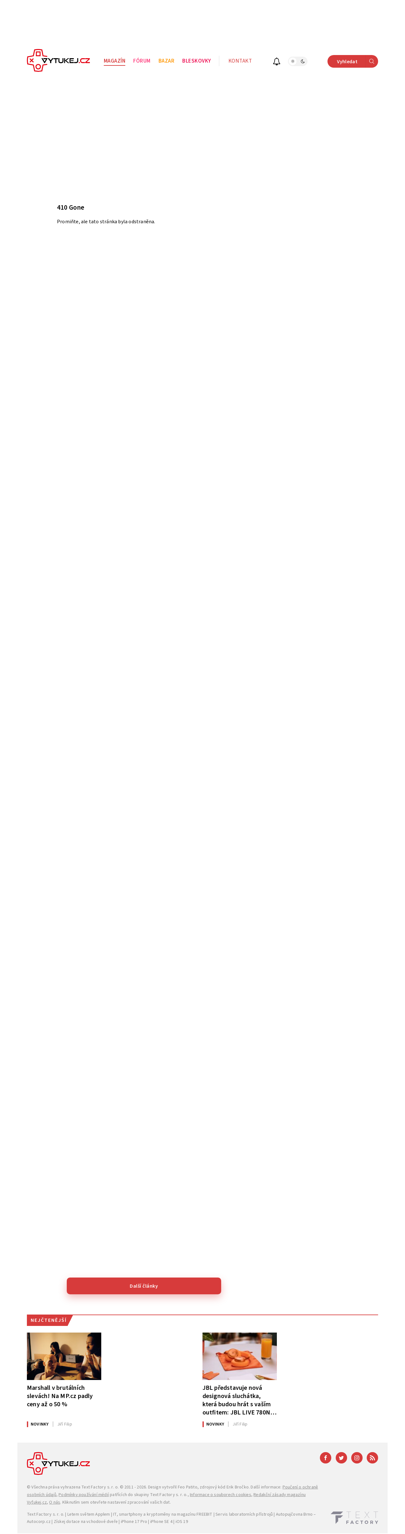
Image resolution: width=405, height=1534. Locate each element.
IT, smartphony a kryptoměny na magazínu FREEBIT (162, 1514)
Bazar (167, 61)
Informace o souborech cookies (220, 1495)
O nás (54, 1502)
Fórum (142, 61)
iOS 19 (182, 1522)
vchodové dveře (102, 1522)
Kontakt (240, 61)
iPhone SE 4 (161, 1522)
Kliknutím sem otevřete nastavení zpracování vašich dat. (116, 1502)
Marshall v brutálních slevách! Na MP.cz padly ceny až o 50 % (60, 1395)
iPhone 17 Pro (134, 1522)
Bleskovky (196, 61)
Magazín (115, 61)
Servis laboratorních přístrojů (244, 1514)
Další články (144, 1286)
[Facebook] (325, 1457)
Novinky (39, 1424)
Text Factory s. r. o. (100, 1487)
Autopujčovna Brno (294, 1514)
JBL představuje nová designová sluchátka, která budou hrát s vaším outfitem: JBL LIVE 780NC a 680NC (238, 1400)
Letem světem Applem (88, 1514)
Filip (64, 1424)
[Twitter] (341, 1457)
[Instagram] (357, 1457)
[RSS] (372, 1457)
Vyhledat (357, 61)
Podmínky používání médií (84, 1495)
